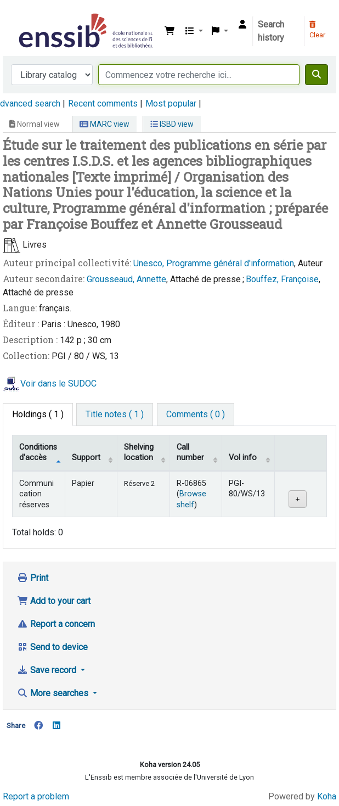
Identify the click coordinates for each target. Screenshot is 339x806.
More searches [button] (54, 693)
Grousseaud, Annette (126, 279)
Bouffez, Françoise (282, 279)
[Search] (316, 74)
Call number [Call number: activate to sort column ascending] (190, 452)
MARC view (104, 124)
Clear (317, 30)
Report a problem (36, 796)
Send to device (52, 647)
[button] (169, 31)
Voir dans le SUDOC (58, 383)
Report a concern (56, 624)
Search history (271, 31)
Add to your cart (54, 601)
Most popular (170, 103)
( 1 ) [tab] (38, 414)
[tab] (114, 414)
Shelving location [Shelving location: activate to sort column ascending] (139, 452)
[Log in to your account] (242, 25)
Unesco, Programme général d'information (213, 263)
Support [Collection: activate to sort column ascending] (86, 457)
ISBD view (172, 124)
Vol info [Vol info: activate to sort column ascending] (243, 457)
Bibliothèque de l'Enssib (20, 16)
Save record (47, 670)
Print (32, 578)
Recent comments (103, 103)
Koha (326, 796)
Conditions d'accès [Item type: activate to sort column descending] (38, 452)
